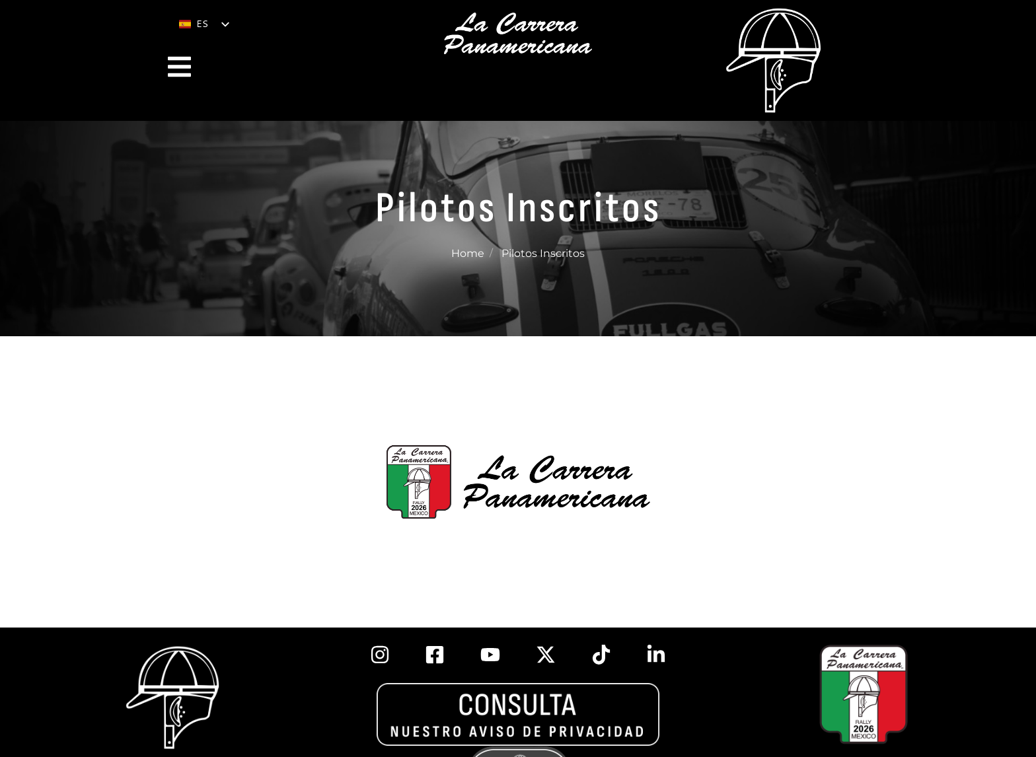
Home (467, 253)
